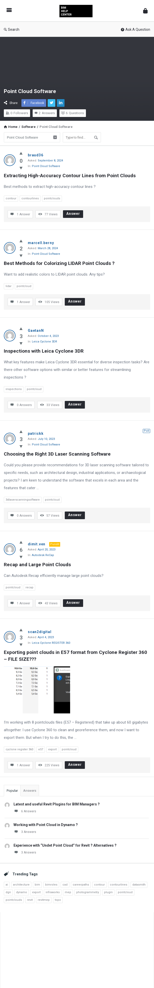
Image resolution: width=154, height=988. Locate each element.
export (52, 749)
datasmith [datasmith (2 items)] (139, 884)
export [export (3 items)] (36, 892)
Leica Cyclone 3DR (44, 341)
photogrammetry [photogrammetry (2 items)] (87, 892)
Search (11, 29)
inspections (14, 389)
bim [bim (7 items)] (37, 884)
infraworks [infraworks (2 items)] (53, 892)
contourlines (30, 198)
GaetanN (36, 330)
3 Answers (25, 832)
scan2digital (40, 632)
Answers (29, 790)
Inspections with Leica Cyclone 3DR (44, 351)
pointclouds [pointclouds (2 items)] (14, 900)
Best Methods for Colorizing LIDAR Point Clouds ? (59, 263)
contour (11, 198)
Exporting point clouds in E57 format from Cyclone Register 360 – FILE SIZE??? (76, 655)
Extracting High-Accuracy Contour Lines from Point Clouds (70, 175)
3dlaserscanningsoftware (23, 499)
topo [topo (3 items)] (58, 900)
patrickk (35, 433)
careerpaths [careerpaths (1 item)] (81, 884)
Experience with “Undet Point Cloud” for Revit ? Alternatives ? (65, 845)
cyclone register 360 (19, 749)
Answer (73, 214)
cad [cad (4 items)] (65, 884)
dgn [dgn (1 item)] (8, 892)
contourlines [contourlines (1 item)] (118, 884)
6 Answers (25, 811)
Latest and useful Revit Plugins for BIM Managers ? (57, 804)
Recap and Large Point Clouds (37, 564)
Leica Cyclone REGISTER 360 (51, 643)
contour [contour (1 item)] (99, 884)
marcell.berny (41, 243)
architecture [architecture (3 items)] (21, 884)
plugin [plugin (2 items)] (108, 892)
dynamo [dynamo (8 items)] (21, 892)
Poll (146, 430)
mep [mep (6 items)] (68, 892)
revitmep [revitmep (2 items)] (44, 900)
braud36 (35, 155)
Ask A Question (135, 29)
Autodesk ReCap (43, 555)
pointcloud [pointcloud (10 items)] (125, 892)
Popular (12, 790)
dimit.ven (36, 544)
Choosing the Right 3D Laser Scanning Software (57, 454)
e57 (40, 749)
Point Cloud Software (46, 166)
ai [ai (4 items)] (7, 884)
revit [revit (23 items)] (30, 900)
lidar (8, 286)
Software (28, 127)
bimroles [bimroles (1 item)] (51, 884)
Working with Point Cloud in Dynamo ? (46, 825)
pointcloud (24, 286)
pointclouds (52, 198)
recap (29, 587)
